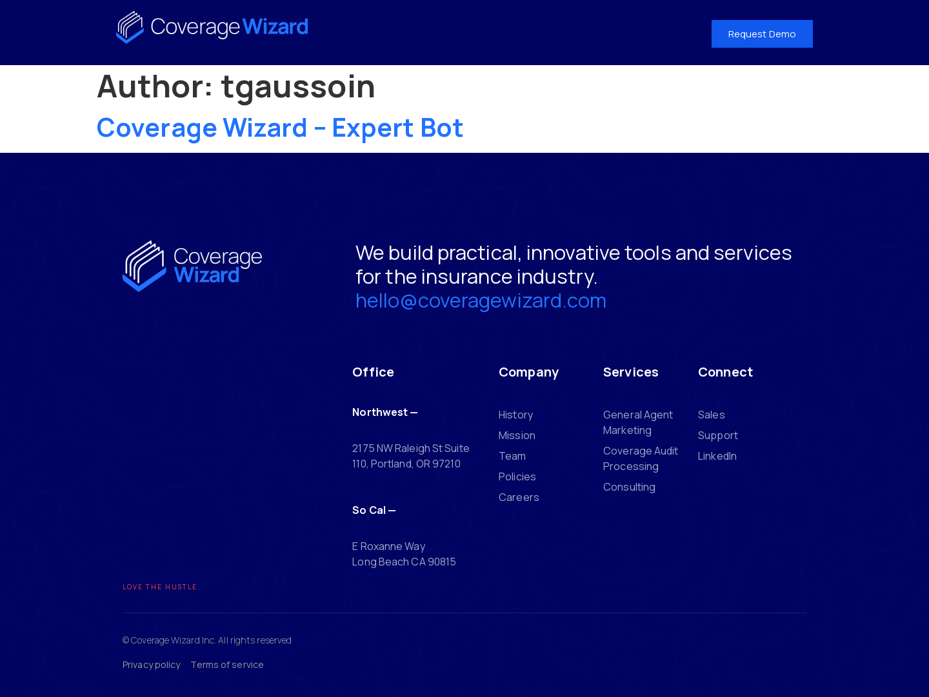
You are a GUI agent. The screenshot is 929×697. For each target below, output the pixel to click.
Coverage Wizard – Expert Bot (280, 127)
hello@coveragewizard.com (480, 299)
